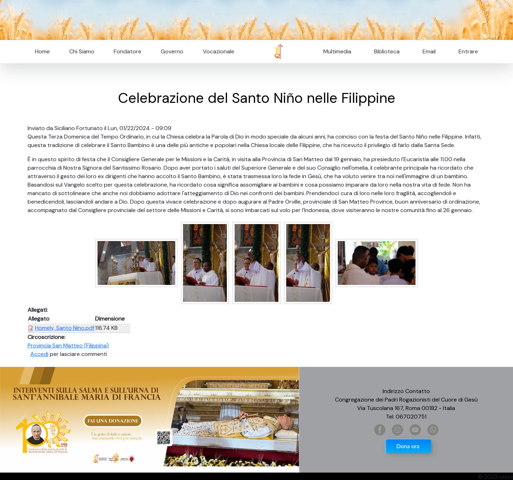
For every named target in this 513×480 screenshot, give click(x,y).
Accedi (39, 354)
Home (42, 51)
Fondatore (127, 51)
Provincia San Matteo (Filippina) (68, 345)
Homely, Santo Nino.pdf (64, 328)
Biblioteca (387, 51)
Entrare (468, 51)
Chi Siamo (81, 51)
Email (427, 51)
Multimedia (337, 51)
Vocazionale (218, 51)
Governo (172, 51)
